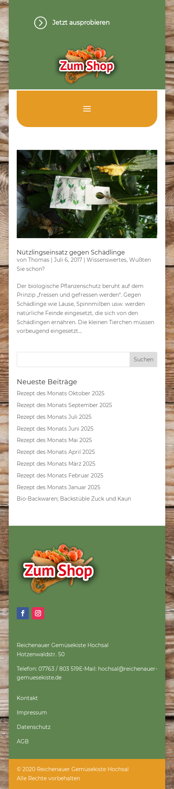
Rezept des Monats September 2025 (64, 405)
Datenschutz (34, 727)
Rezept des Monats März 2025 (56, 463)
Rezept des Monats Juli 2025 (54, 417)
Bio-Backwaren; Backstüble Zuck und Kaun (74, 498)
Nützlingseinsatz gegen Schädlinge (71, 252)
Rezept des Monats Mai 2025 (54, 440)
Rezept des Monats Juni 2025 (55, 428)
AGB (23, 741)
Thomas (38, 259)
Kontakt (27, 698)
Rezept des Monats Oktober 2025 (60, 393)
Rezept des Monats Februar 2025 (60, 475)
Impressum (32, 712)
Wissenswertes (107, 259)
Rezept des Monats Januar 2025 (58, 487)
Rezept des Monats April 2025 (56, 452)
